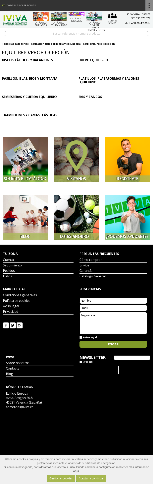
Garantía (85, 271)
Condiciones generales (20, 295)
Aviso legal (11, 306)
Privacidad (10, 312)
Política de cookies (16, 301)
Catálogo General (92, 276)
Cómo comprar (90, 260)
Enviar (113, 344)
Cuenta (8, 260)
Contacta (12, 369)
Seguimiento (12, 265)
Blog (9, 374)
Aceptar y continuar (91, 478)
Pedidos (9, 271)
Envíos (84, 265)
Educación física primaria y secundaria (56, 43)
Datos (7, 276)
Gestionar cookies (61, 478)
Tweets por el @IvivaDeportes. (90, 370)
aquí (76, 471)
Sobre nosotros (17, 363)
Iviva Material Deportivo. (127, 370)
